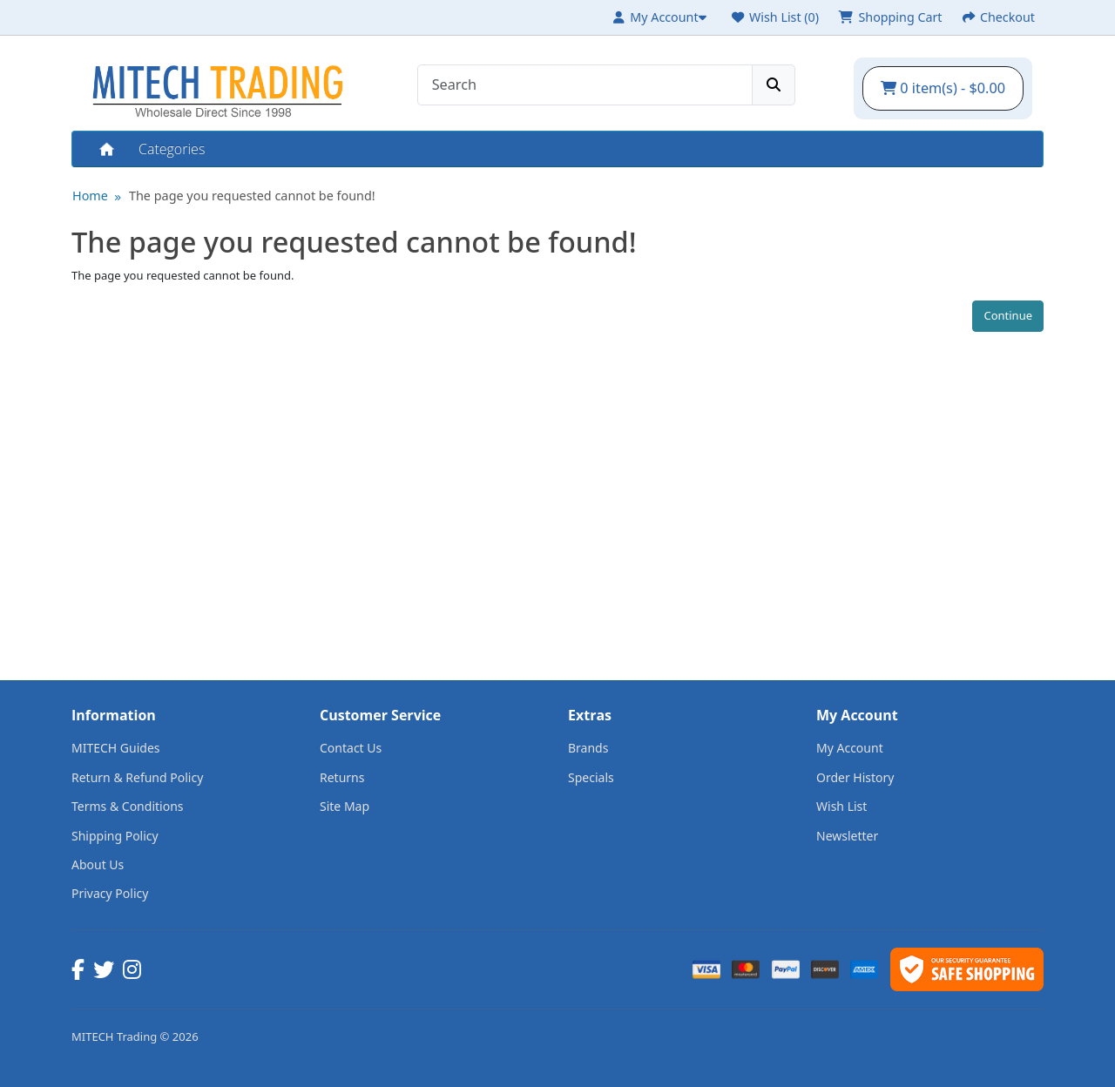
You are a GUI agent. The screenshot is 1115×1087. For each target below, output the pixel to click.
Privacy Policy (109, 893)
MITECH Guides (115, 747)
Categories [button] (172, 149)
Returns (342, 777)
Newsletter (847, 835)
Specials (591, 777)
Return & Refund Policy (137, 777)
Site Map (344, 806)
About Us (97, 864)
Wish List (841, 806)
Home (105, 149)
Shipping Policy (115, 835)
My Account (849, 747)
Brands (588, 747)
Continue (1007, 315)
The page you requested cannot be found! (252, 195)
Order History (855, 777)
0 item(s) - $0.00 (943, 88)
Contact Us (351, 747)
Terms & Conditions (127, 806)
